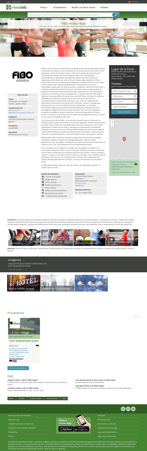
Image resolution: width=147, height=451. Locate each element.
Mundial (21, 398)
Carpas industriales (16, 356)
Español (136, 2)
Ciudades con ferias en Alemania (20, 424)
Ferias (44, 7)
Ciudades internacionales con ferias (22, 428)
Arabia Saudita (35, 398)
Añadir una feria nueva (83, 7)
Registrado (16, 2)
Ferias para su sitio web (107, 424)
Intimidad (101, 415)
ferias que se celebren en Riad (123, 172)
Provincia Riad (52, 398)
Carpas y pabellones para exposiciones (19, 353)
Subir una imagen (15, 269)
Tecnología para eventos (18, 350)
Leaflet (114, 159)
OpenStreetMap (125, 159)
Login (8, 2)
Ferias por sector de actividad (19, 415)
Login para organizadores (107, 432)
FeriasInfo (17, 7)
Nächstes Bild (38, 326)
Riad (64, 398)
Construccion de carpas (18, 348)
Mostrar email (14, 110)
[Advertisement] (73, 48)
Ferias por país (13, 420)
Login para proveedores (107, 436)
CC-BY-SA (137, 159)
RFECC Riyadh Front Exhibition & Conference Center (123, 163)
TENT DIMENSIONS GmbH (23, 340)
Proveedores (59, 7)
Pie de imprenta (104, 420)
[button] (124, 139)
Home (11, 398)
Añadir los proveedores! (18, 368)
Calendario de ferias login (107, 428)
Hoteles (104, 7)
